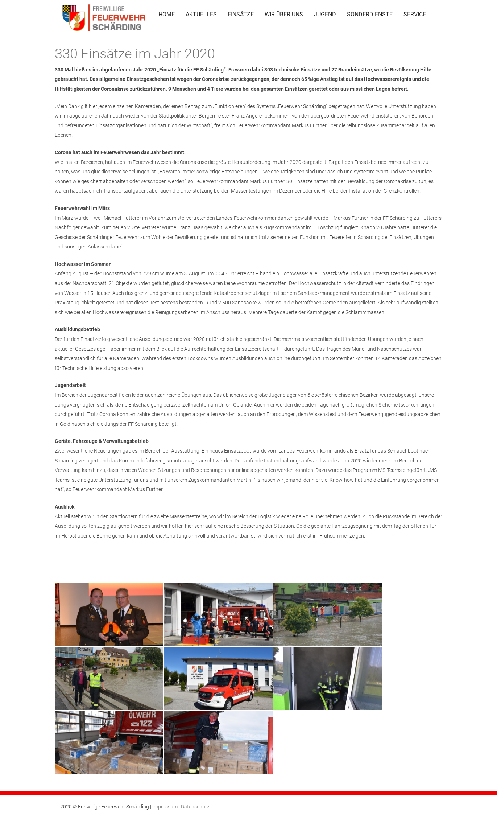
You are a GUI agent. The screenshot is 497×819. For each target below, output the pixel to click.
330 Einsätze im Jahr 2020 (135, 54)
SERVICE (414, 14)
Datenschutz (195, 807)
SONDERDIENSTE (370, 14)
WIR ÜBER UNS (284, 14)
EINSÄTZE (241, 14)
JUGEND (325, 14)
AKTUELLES (201, 14)
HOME (166, 14)
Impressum (165, 807)
